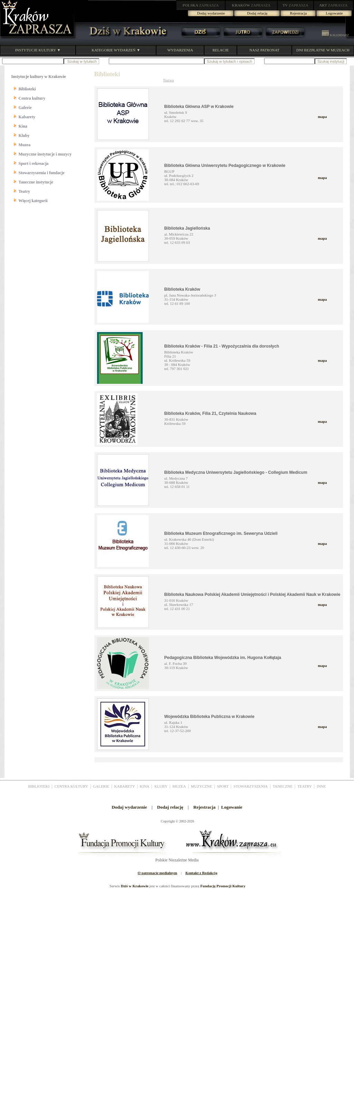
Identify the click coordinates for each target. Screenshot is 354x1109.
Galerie (25, 107)
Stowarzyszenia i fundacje (42, 172)
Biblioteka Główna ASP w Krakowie (199, 106)
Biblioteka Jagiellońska (187, 228)
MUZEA (179, 786)
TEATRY (304, 786)
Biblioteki (27, 89)
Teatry (24, 191)
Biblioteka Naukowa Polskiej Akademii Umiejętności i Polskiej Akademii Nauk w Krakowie (252, 594)
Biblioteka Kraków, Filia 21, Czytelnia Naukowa (210, 413)
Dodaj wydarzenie (211, 13)
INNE (321, 786)
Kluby (24, 135)
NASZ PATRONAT (264, 50)
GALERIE (101, 786)
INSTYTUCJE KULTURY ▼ (37, 50)
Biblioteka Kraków (182, 289)
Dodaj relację (257, 13)
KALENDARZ (335, 35)
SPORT (223, 786)
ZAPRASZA (201, 5)
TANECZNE (282, 786)
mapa (322, 116)
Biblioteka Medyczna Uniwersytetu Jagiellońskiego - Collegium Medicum (235, 472)
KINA (145, 786)
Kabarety (27, 116)
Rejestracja (298, 13)
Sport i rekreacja (34, 163)
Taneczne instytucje (36, 182)
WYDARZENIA (180, 50)
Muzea (25, 144)
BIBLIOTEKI (39, 786)
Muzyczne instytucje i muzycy (45, 154)
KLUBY (161, 786)
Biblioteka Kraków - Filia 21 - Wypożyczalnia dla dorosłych (221, 346)
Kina (23, 126)
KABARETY (124, 786)
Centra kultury (32, 98)
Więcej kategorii (33, 200)
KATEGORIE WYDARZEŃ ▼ (116, 50)
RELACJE (220, 50)
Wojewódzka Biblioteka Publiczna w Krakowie (209, 716)
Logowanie (334, 13)
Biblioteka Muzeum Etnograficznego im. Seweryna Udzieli (221, 533)
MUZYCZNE (201, 786)
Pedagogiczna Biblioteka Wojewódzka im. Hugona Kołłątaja (222, 657)
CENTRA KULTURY (71, 786)
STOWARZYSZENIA (250, 786)
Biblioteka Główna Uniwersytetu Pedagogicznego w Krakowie (225, 165)
